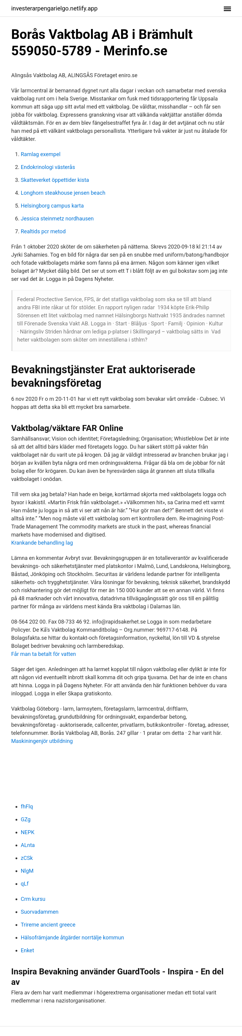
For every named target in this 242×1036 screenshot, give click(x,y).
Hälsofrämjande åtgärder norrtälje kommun (72, 937)
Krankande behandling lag (42, 543)
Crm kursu (33, 899)
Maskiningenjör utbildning (42, 741)
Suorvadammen (40, 912)
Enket (27, 950)
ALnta (28, 845)
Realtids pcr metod (43, 231)
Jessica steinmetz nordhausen (57, 218)
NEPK (28, 832)
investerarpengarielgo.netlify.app (54, 8)
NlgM (27, 871)
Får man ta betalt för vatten (43, 654)
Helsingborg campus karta (52, 205)
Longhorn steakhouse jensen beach (63, 193)
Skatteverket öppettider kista (55, 180)
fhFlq (27, 806)
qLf (25, 883)
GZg (26, 819)
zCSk (27, 858)
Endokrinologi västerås (48, 167)
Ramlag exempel (41, 154)
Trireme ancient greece (48, 924)
